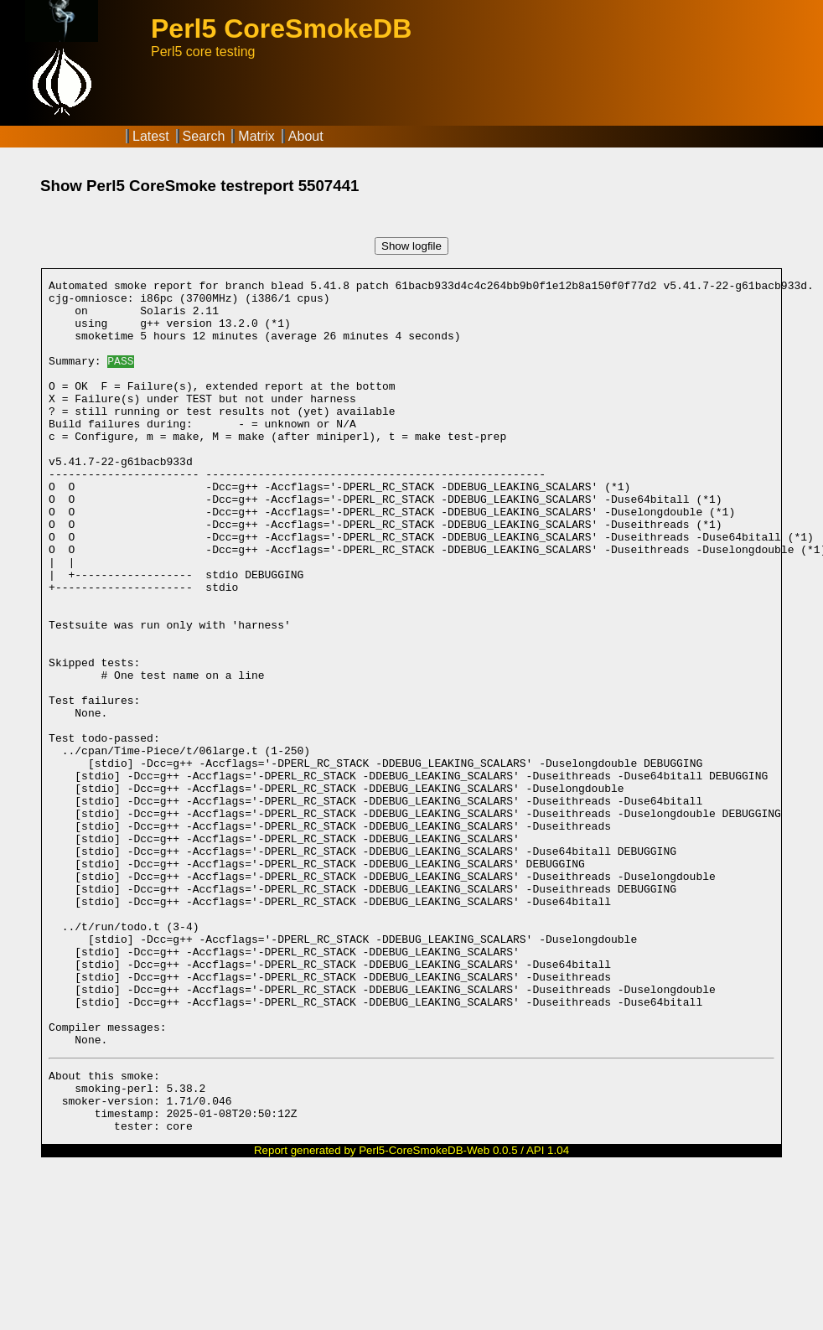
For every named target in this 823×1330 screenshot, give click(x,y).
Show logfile (411, 246)
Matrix (256, 136)
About (306, 136)
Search (204, 136)
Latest (150, 136)
